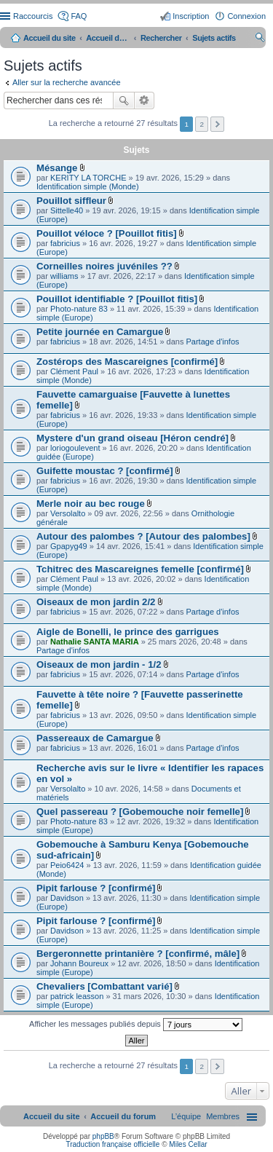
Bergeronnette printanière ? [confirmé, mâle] (138, 953)
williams (64, 276)
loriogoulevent (75, 447)
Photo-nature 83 (79, 308)
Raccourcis (32, 16)
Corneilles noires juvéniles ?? (104, 266)
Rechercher (124, 100)
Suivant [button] (217, 124)
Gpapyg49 (68, 546)
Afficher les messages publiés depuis (135, 1024)
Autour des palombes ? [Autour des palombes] (143, 536)
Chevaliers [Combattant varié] (104, 986)
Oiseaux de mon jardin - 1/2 (99, 664)
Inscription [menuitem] (191, 16)
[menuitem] (223, 1116)
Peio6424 (67, 865)
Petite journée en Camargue (99, 331)
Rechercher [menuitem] (260, 39)
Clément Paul (74, 371)
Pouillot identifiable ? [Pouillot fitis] (116, 298)
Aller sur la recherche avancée (66, 82)
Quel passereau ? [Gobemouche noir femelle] (139, 811)
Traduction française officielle (112, 1144)
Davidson (67, 897)
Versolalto (67, 513)
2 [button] (201, 124)
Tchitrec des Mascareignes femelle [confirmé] (140, 569)
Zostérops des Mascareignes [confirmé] (127, 361)
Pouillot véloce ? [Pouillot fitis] (106, 233)
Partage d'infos (213, 341)
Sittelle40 (66, 210)
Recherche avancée (144, 100)
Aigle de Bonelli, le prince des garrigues (127, 631)
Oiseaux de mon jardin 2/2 (95, 601)
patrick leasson (76, 996)
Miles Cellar (188, 1144)
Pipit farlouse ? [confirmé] (95, 888)
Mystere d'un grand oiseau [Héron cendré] (132, 438)
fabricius (65, 243)
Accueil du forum (108, 37)
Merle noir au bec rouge (90, 503)
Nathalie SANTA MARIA (94, 641)
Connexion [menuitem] (246, 16)
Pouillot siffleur (71, 200)
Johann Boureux (79, 963)
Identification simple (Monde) (87, 186)
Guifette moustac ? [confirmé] (104, 470)
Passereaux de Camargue (95, 738)
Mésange (56, 167)
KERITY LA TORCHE (88, 177)
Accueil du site (49, 37)
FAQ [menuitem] (79, 16)
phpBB (103, 1136)
